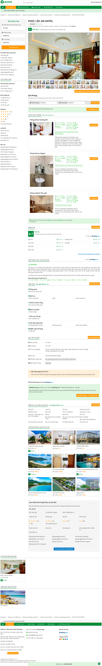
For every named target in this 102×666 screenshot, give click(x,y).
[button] (28, 61)
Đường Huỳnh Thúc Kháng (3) (9, 169)
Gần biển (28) (4, 55)
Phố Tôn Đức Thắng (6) (7, 74)
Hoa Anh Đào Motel (58, 469)
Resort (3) (3, 133)
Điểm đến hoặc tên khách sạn (11, 25)
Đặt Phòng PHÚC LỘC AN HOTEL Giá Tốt (87, 91)
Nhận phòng (6, 32)
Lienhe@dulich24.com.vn (34, 635)
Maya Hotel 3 (80, 493)
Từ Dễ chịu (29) (5, 105)
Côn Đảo (11, 7)
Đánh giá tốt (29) (5, 67)
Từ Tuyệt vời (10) (5, 98)
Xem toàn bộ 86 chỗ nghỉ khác (64, 549)
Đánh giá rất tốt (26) (6, 65)
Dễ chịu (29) (82, 516)
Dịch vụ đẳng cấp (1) (6, 60)
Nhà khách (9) (5, 140)
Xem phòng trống (94, 337)
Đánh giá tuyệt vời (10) (7, 62)
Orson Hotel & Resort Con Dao (37, 493)
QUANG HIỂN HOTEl (82, 446)
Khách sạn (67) (5, 130)
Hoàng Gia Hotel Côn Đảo (36, 446)
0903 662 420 (92, 109)
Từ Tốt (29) (4, 102)
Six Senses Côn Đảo (34, 469)
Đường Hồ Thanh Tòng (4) (8, 166)
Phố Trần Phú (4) (5, 161)
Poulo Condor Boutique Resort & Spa (87, 469)
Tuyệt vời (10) (33, 516)
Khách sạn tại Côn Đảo (46, 15)
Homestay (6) (4, 135)
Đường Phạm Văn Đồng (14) (8, 70)
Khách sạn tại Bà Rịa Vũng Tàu (30, 15)
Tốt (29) (65, 516)
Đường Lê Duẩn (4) (6, 164)
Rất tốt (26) (49, 516)
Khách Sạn (36, 7)
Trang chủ (3, 15)
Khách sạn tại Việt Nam (14, 15)
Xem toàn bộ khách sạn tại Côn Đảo (13, 10)
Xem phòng (93, 125)
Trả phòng (6, 39)
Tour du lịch (23, 7)
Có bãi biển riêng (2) (6, 57)
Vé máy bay (48, 7)
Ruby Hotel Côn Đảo (58, 446)
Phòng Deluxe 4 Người (37, 153)
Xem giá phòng (94, 29)
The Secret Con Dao (58, 493)
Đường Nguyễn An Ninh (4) (8, 157)
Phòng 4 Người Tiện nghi (38, 193)
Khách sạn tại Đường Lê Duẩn (62, 15)
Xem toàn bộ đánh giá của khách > (89, 254)
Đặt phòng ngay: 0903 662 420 (87, 395)
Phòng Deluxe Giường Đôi (39, 120)
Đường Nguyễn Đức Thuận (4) (9, 159)
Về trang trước (64, 624)
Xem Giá (95, 103)
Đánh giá (31, 227)
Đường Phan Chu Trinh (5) (8, 154)
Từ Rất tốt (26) (5, 100)
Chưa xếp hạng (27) (6, 124)
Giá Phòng (32, 95)
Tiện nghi (31, 284)
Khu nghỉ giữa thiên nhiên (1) (9, 138)
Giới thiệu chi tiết (13, 653)
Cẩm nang (59, 7)
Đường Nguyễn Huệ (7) (7, 72)
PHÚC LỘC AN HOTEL (7, 575)
